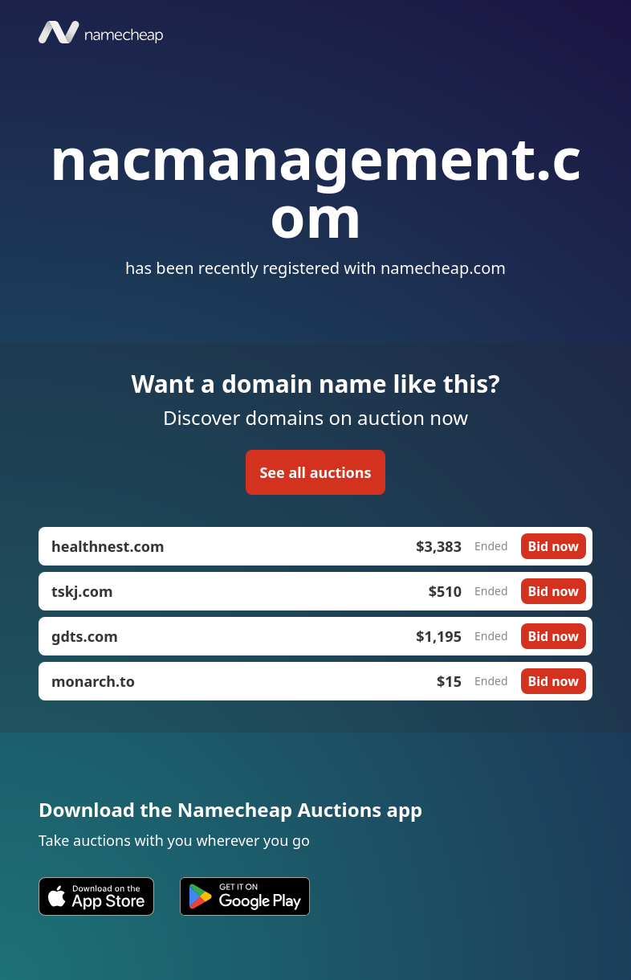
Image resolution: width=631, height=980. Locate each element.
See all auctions (315, 472)
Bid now (553, 546)
